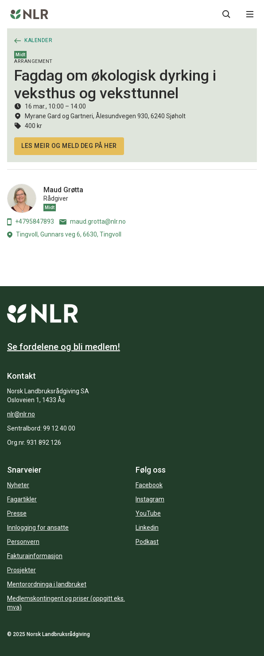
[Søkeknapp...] (226, 14)
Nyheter (18, 485)
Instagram (150, 499)
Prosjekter (21, 570)
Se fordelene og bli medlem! (63, 347)
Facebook (149, 485)
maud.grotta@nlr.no (92, 221)
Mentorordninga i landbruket (46, 584)
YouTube (148, 513)
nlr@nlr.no (21, 414)
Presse (17, 513)
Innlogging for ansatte (38, 527)
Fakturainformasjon (34, 555)
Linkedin (147, 527)
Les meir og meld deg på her (69, 145)
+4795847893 (30, 221)
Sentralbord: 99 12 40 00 (41, 428)
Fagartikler (22, 499)
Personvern (23, 541)
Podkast (147, 541)
